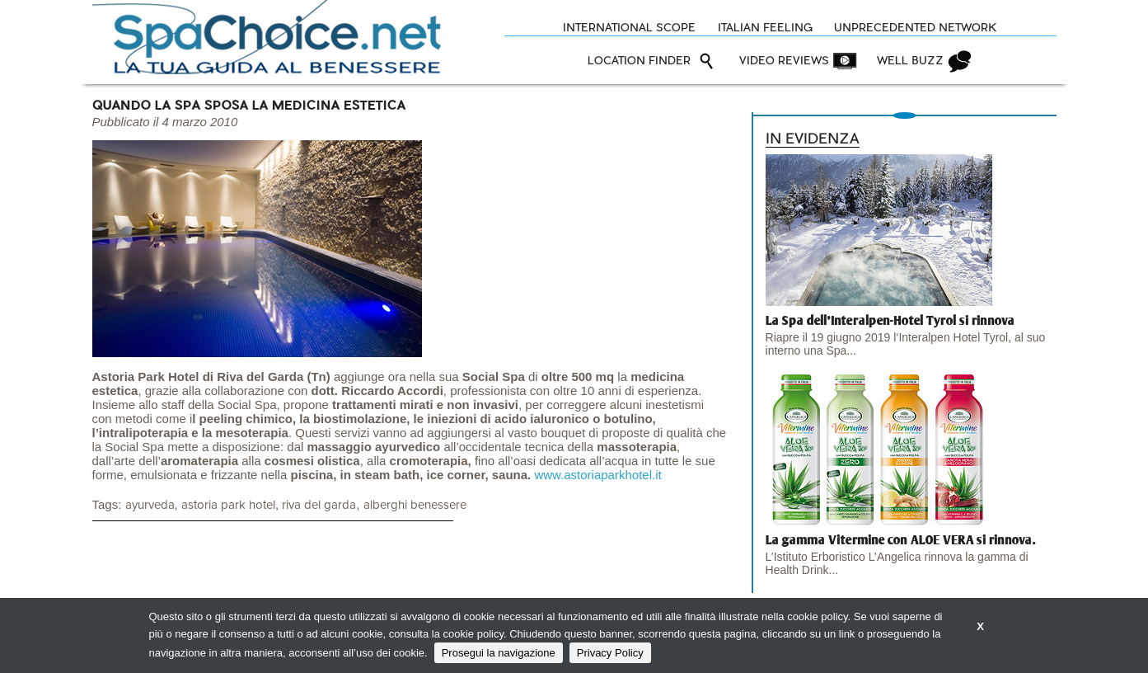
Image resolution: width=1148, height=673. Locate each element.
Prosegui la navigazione (498, 653)
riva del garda (319, 505)
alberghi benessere (414, 505)
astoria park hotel (228, 505)
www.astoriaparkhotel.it (597, 475)
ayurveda (150, 505)
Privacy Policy (610, 653)
